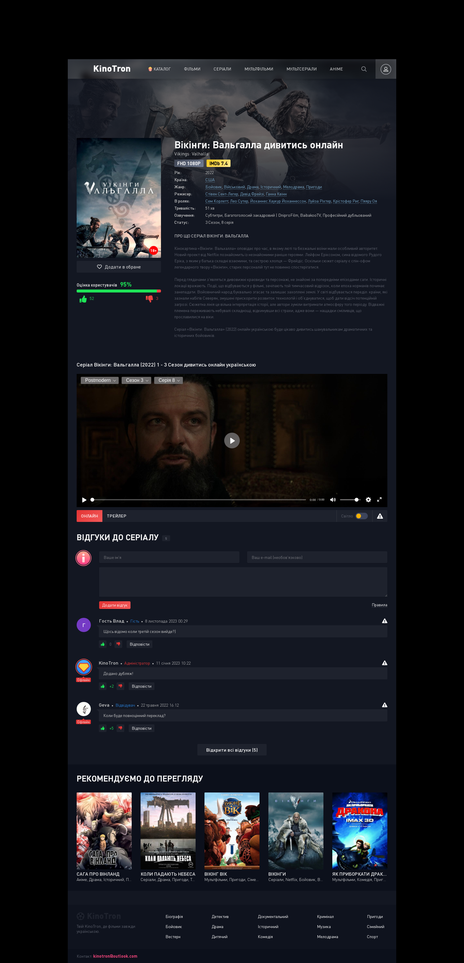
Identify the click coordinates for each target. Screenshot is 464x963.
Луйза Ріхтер (319, 200)
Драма (253, 186)
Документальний (273, 916)
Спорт (372, 936)
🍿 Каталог (159, 68)
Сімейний (375, 926)
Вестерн (173, 936)
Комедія (265, 936)
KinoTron (112, 67)
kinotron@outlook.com (115, 956)
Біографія (174, 916)
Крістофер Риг (346, 200)
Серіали (222, 68)
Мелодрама (293, 186)
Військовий (234, 186)
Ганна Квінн (276, 193)
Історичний (270, 186)
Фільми (192, 68)
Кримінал (325, 916)
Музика (324, 926)
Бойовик (213, 186)
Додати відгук (115, 604)
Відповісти (139, 644)
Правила (379, 604)
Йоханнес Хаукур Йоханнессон (278, 200)
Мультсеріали (301, 68)
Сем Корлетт (216, 200)
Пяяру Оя (368, 200)
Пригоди (314, 186)
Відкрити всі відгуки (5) (232, 750)
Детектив (220, 916)
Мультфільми (258, 68)
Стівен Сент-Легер (221, 193)
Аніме (336, 68)
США (210, 179)
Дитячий (220, 936)
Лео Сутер (239, 200)
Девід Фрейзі (252, 193)
